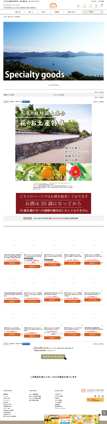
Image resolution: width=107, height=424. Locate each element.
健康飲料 (5, 394)
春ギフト (46, 12)
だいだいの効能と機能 (35, 398)
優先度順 (12, 101)
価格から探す (71, 12)
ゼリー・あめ (6, 408)
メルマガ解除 (58, 402)
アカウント (78, 6)
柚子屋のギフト (7, 414)
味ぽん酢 (5, 402)
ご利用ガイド (84, 6)
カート (101, 6)
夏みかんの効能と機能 (35, 396)
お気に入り (91, 6)
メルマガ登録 (58, 400)
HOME (5, 16)
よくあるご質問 (59, 396)
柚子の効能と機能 (34, 400)
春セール (33, 12)
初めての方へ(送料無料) (9, 416)
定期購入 (59, 12)
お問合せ (96, 6)
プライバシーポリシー (60, 408)
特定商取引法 (58, 406)
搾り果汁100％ (7, 404)
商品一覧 (19, 12)
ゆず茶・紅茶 (6, 398)
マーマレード (6, 400)
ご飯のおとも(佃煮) (8, 410)
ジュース (5, 396)
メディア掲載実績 (33, 394)
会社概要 (57, 404)
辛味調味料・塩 (7, 406)
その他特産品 (7, 412)
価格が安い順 (18, 101)
